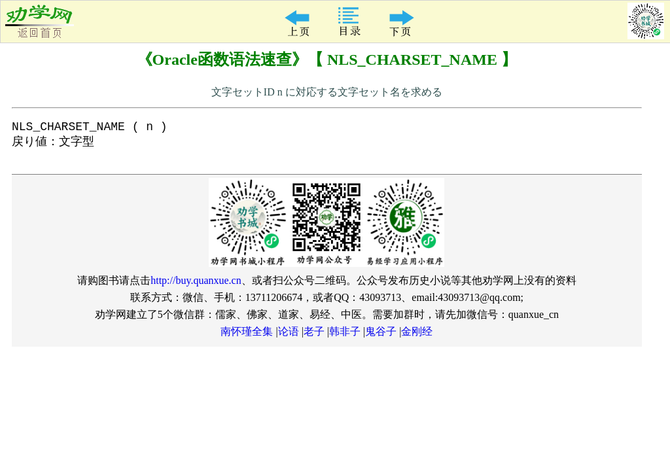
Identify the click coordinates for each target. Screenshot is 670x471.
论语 (288, 337)
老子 (314, 337)
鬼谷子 (381, 337)
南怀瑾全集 (246, 337)
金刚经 (416, 337)
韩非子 (345, 337)
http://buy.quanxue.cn (195, 286)
